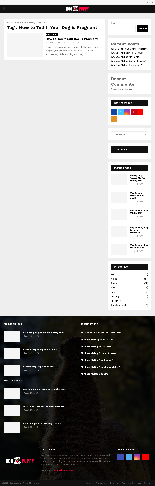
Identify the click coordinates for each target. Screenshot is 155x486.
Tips (113, 292)
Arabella (51, 43)
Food (113, 274)
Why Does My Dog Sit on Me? (95, 374)
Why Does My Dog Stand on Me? (126, 65)
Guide (114, 279)
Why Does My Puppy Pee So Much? (127, 53)
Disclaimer (114, 483)
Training (115, 296)
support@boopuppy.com (63, 470)
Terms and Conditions (131, 483)
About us (89, 483)
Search (114, 23)
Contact (147, 483)
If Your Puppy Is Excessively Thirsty (41, 423)
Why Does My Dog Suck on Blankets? (128, 61)
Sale (113, 287)
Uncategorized (51, 34)
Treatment (116, 301)
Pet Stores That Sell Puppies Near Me (43, 406)
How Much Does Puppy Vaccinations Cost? (45, 389)
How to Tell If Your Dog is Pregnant (72, 39)
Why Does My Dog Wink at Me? (125, 57)
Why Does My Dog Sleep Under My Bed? (100, 367)
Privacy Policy (101, 483)
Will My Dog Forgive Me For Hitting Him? (129, 49)
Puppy (114, 283)
